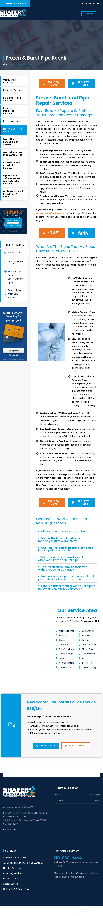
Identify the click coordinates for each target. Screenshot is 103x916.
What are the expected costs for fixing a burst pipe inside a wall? (65, 549)
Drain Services (10, 878)
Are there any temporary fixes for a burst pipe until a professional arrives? (66, 578)
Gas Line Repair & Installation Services (12, 165)
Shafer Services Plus (29, 910)
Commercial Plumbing (9, 81)
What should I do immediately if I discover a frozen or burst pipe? (61, 558)
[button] (14, 262)
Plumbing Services (13, 90)
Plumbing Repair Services (12, 99)
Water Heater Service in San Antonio (10, 142)
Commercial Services (14, 857)
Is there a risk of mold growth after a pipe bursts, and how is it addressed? (66, 587)
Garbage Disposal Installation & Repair (13, 194)
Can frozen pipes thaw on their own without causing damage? (62, 568)
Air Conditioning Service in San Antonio (23, 862)
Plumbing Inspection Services (9, 111)
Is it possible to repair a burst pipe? (63, 531)
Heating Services (12, 868)
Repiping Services (12, 121)
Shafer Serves (10, 883)
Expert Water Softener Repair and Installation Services (11, 179)
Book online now (16, 262)
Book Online (77, 873)
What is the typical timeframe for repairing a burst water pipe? (61, 539)
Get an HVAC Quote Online (17, 889)
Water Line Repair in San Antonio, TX (12, 153)
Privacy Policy (10, 829)
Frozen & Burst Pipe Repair (13, 130)
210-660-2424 (20, 3)
